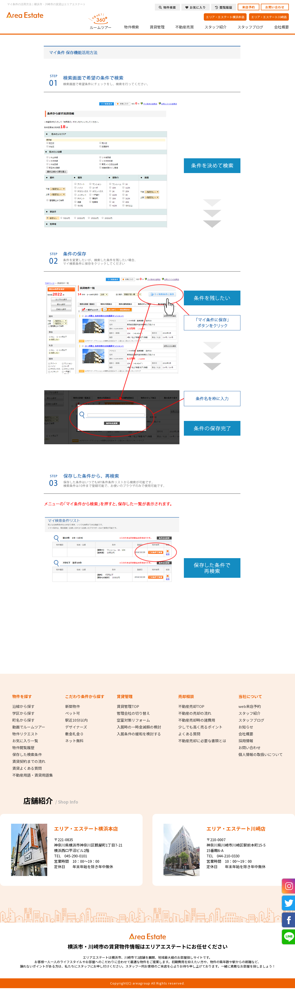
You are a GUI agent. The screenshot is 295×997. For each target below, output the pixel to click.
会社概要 (281, 27)
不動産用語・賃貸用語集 (32, 775)
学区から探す (23, 713)
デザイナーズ (76, 727)
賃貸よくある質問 (27, 768)
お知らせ (245, 727)
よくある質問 (189, 734)
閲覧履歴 (223, 7)
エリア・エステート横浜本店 (225, 17)
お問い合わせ (274, 7)
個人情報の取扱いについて (260, 754)
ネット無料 (74, 741)
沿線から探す (23, 706)
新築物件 (72, 706)
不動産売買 (184, 27)
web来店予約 (249, 706)
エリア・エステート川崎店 (269, 17)
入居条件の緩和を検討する (139, 734)
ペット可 (72, 713)
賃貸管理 (157, 27)
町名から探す (23, 720)
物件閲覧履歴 (23, 747)
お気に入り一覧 (25, 741)
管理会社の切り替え (133, 713)
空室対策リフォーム (133, 720)
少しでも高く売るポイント (200, 727)
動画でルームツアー (28, 727)
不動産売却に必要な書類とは (202, 741)
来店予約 (248, 7)
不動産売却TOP (191, 706)
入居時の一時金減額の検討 (139, 727)
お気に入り (195, 7)
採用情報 (245, 741)
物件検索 (131, 27)
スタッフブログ (250, 27)
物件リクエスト (25, 734)
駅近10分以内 (76, 720)
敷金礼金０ (74, 734)
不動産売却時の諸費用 (196, 720)
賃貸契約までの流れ (28, 761)
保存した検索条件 (27, 754)
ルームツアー (100, 21)
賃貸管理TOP (128, 706)
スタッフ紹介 (216, 27)
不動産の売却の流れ (194, 713)
